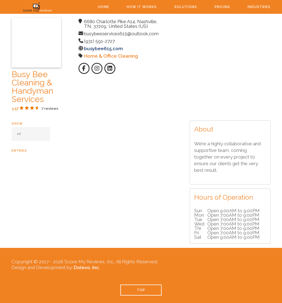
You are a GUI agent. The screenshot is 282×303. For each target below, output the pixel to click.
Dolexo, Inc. (87, 267)
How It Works (142, 7)
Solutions (185, 7)
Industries (259, 7)
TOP (141, 290)
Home (103, 7)
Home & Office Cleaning (111, 56)
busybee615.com (103, 48)
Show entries (31, 137)
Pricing (222, 7)
